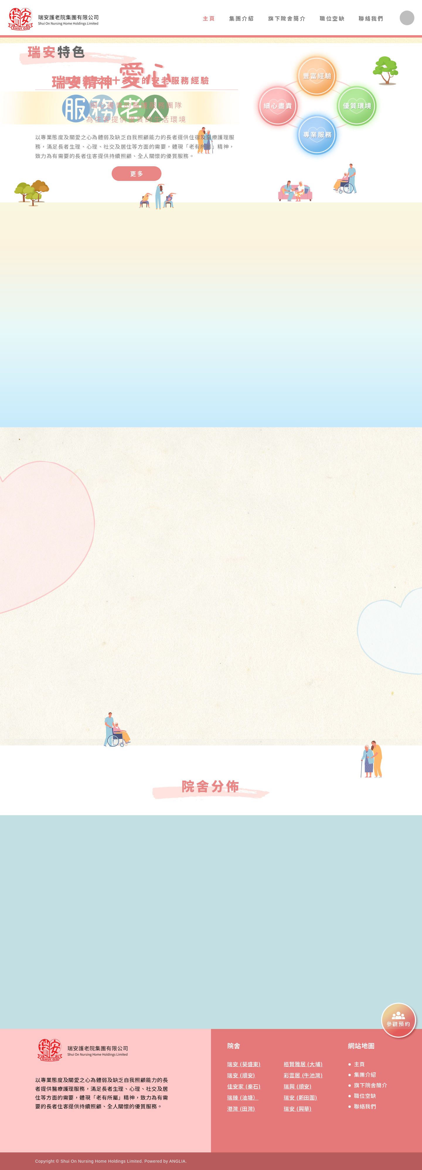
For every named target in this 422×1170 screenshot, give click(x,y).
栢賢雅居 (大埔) (303, 1064)
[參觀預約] (398, 1020)
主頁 (209, 18)
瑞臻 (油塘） (242, 1097)
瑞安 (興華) (298, 1108)
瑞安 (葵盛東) (244, 1064)
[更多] (136, 173)
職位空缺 (332, 18)
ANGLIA (177, 1161)
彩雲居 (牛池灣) (303, 1075)
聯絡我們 (371, 18)
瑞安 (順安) (241, 1075)
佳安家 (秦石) (244, 1086)
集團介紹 (241, 18)
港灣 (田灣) (241, 1108)
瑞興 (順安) (298, 1086)
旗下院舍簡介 (287, 18)
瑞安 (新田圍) (300, 1097)
